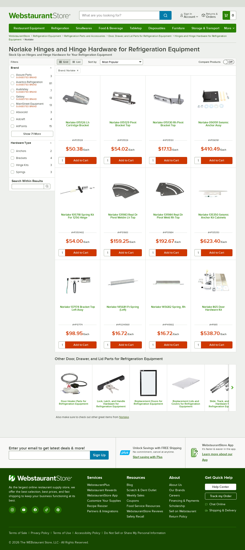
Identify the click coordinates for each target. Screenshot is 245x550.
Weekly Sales (135, 495)
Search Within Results (27, 181)
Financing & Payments (184, 500)
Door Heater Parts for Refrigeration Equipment (73, 402)
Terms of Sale (18, 533)
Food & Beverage (111, 28)
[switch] (228, 62)
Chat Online (215, 504)
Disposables (156, 28)
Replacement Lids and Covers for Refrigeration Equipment (186, 404)
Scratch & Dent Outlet (141, 490)
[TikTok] (46, 509)
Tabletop (136, 28)
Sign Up (99, 455)
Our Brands (177, 490)
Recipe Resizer (97, 506)
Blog (130, 485)
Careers (174, 495)
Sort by (92, 61)
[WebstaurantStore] (45, 478)
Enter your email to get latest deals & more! (47, 448)
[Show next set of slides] (232, 387)
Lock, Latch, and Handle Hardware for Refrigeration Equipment (111, 404)
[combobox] (119, 15)
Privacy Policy (40, 533)
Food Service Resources (143, 506)
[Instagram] (12, 509)
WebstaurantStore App (102, 495)
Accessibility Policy (87, 533)
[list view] (76, 62)
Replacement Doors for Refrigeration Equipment (148, 402)
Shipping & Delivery (220, 510)
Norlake (124, 417)
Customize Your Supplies (104, 500)
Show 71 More (32, 133)
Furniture (178, 28)
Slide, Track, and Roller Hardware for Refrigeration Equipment (223, 404)
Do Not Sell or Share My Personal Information (135, 533)
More (229, 28)
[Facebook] (35, 509)
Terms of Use (62, 533)
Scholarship (177, 506)
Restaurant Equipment (29, 28)
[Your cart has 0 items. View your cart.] (229, 15)
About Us (175, 485)
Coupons (133, 500)
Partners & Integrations (102, 511)
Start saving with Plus (148, 457)
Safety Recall (135, 516)
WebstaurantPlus (98, 485)
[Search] (47, 186)
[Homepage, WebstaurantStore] (40, 15)
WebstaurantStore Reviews (145, 511)
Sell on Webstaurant (182, 511)
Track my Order (221, 496)
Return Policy (178, 516)
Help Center (220, 487)
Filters (14, 61)
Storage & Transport (205, 28)
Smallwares (84, 28)
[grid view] (63, 62)
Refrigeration (60, 28)
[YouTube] (23, 509)
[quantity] (62, 160)
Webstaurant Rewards (102, 490)
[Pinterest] (58, 509)
